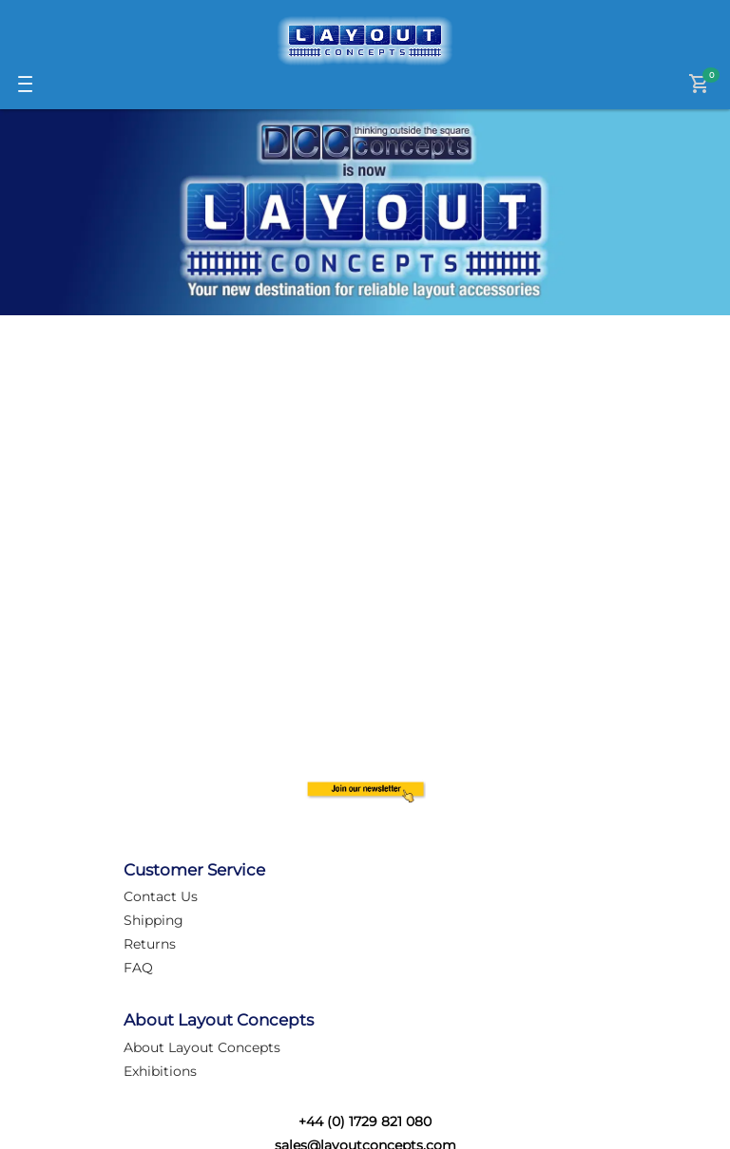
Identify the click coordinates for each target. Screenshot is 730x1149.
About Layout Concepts (202, 1047)
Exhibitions (160, 1071)
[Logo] (365, 40)
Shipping (153, 920)
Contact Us (161, 896)
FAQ (138, 967)
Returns (150, 943)
